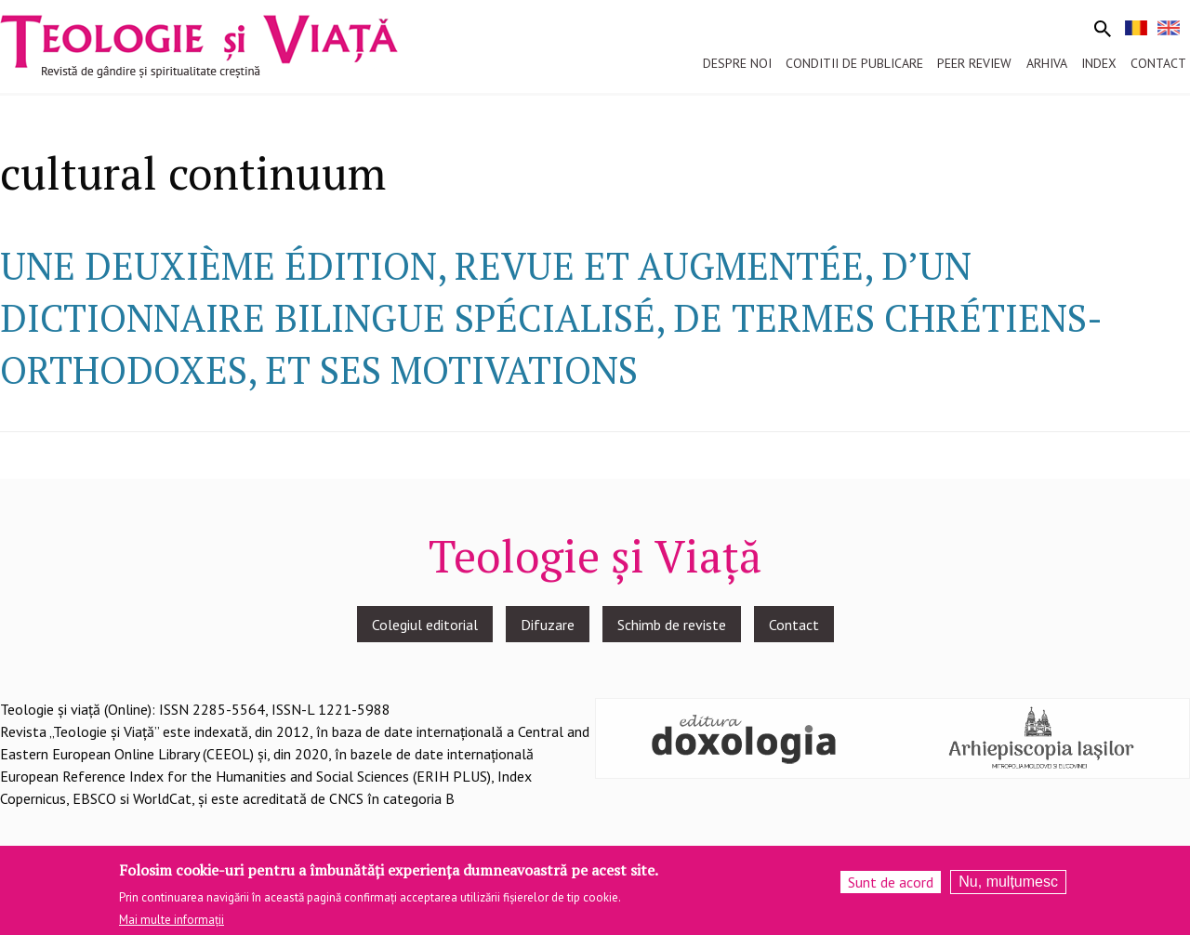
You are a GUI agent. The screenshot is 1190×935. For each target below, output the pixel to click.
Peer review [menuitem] (974, 63)
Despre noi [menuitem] (737, 63)
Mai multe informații (171, 922)
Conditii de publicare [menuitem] (854, 63)
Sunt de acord (890, 884)
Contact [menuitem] (1158, 63)
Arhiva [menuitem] (1046, 63)
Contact (794, 624)
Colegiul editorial (425, 624)
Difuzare (548, 624)
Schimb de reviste (671, 624)
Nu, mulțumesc (1008, 883)
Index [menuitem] (1099, 63)
